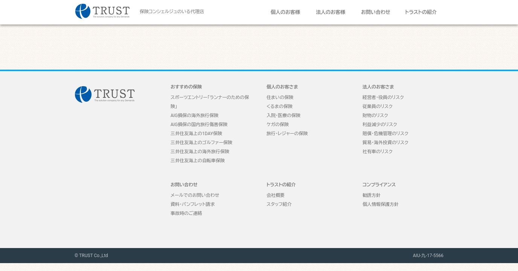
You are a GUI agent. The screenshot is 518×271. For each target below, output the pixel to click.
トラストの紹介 (421, 12)
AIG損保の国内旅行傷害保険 (199, 124)
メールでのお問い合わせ (195, 195)
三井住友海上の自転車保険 (198, 160)
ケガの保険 (278, 124)
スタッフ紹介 (279, 204)
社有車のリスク (378, 151)
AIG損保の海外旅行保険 (194, 115)
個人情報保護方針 (381, 204)
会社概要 (276, 195)
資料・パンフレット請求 (193, 204)
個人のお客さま (282, 87)
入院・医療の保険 (283, 115)
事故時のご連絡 (186, 213)
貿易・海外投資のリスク (385, 142)
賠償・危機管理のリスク (385, 133)
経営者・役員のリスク (383, 97)
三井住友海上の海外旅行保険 (200, 151)
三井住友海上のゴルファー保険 (201, 142)
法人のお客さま (378, 87)
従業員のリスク (378, 106)
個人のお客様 (285, 12)
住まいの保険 (280, 97)
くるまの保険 (280, 106)
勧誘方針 (372, 195)
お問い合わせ (375, 12)
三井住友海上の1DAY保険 (196, 133)
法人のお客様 (330, 12)
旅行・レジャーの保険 (287, 133)
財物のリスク (375, 115)
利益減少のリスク (380, 124)
